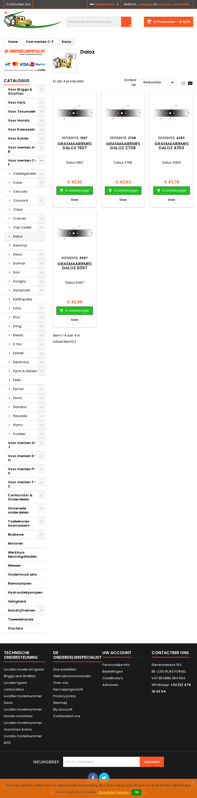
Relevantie (159, 83)
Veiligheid (17, 601)
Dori (16, 272)
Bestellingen (112, 671)
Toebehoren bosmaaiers (18, 523)
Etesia (18, 335)
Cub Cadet (22, 227)
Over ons (60, 682)
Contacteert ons (66, 716)
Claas (18, 209)
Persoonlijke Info (116, 664)
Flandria (19, 407)
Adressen (110, 684)
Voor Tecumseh (22, 111)
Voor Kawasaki (21, 129)
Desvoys (20, 245)
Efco (16, 317)
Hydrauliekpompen (25, 592)
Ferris (17, 398)
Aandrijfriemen (21, 610)
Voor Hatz (17, 102)
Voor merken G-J (22, 444)
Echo (17, 308)
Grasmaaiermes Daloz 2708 (123, 146)
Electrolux (21, 362)
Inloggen (145, 4)
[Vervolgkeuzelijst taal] (105, 4)
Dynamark (21, 290)
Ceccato (20, 191)
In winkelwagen (75, 190)
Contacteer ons (18, 4)
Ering (17, 326)
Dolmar (19, 263)
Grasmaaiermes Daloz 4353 (171, 146)
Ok (137, 792)
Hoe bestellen (64, 669)
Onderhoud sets (22, 574)
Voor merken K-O (22, 458)
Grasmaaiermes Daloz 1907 (74, 146)
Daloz (18, 236)
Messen (14, 565)
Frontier (19, 433)
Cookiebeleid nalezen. (113, 792)
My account (62, 709)
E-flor (17, 344)
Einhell (18, 353)
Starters (15, 628)
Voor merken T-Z (22, 484)
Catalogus (16, 81)
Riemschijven (20, 583)
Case (17, 182)
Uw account (116, 653)
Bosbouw (16, 534)
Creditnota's (112, 678)
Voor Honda (18, 120)
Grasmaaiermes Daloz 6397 (74, 266)
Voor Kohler (18, 138)
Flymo (18, 424)
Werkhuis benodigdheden (22, 554)
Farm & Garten (25, 371)
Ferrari (18, 389)
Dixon (17, 254)
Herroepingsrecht (68, 689)
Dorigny (19, 281)
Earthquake (22, 299)
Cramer (19, 218)
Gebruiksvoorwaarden (72, 676)
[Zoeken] (98, 22)
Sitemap (60, 702)
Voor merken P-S (22, 471)
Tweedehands (20, 619)
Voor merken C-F (22, 162)
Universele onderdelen (18, 510)
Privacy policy (64, 696)
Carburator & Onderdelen (20, 497)
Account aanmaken (173, 4)
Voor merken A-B (22, 149)
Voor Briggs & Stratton (20, 91)
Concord (20, 200)
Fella (17, 380)
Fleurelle (20, 415)
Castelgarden (24, 173)
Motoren (15, 543)
